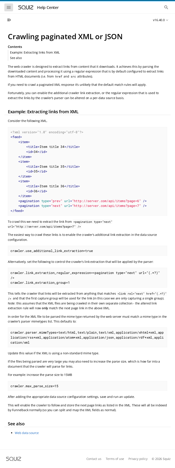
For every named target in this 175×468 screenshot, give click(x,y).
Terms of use (115, 459)
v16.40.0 (159, 20)
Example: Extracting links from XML (35, 52)
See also (16, 58)
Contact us (93, 459)
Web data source (27, 433)
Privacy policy (137, 459)
